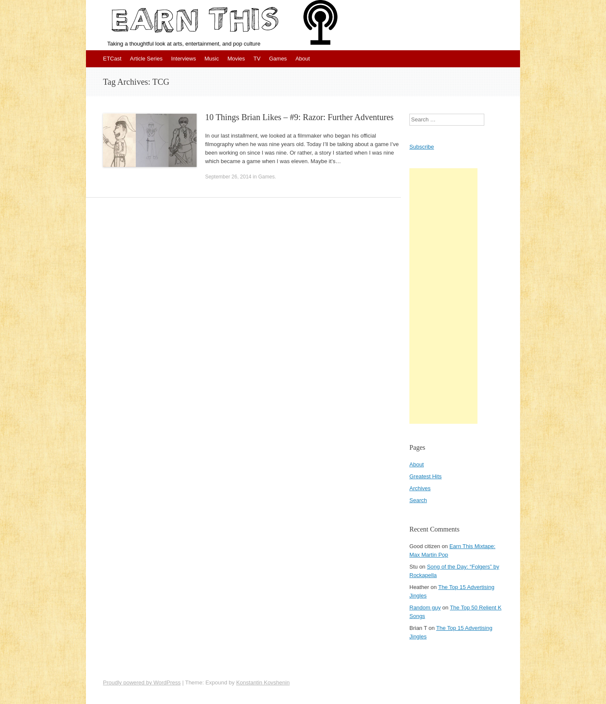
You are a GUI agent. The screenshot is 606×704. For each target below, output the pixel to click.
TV (257, 58)
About (302, 58)
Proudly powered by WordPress (142, 682)
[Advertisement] (443, 296)
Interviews (183, 58)
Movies (236, 58)
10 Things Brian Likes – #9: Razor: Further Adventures (299, 117)
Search (418, 500)
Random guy (425, 607)
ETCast (112, 58)
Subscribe (421, 147)
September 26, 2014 (228, 177)
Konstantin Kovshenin (263, 682)
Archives (420, 488)
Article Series (146, 58)
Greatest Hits (425, 476)
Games (278, 58)
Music (211, 58)
